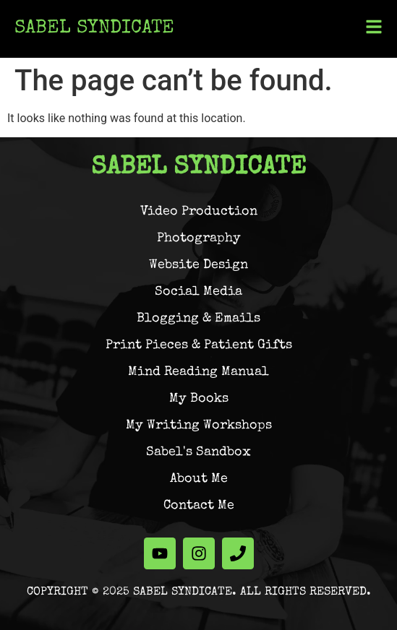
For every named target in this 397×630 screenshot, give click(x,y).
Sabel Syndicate (94, 29)
